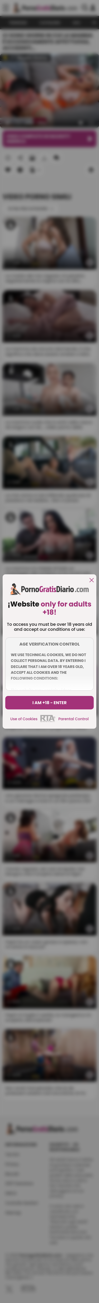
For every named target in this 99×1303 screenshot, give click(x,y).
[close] (91, 580)
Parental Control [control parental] (73, 719)
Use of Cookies (23, 719)
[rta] (48, 721)
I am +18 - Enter (49, 703)
